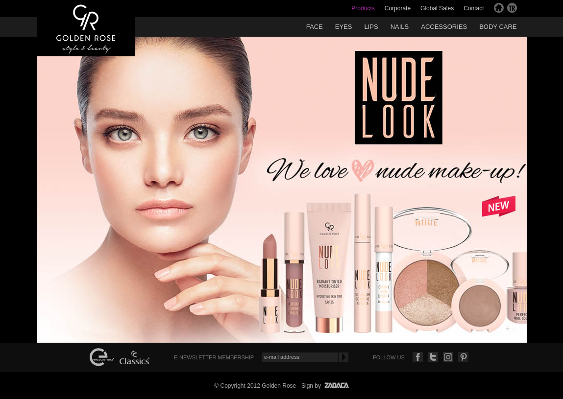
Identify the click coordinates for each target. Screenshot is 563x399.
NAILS (400, 26)
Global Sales (437, 8)
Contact (474, 8)
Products (362, 8)
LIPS (371, 26)
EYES (343, 26)
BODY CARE (497, 26)
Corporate (398, 8)
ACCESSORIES (444, 26)
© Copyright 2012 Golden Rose (255, 385)
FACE (314, 26)
